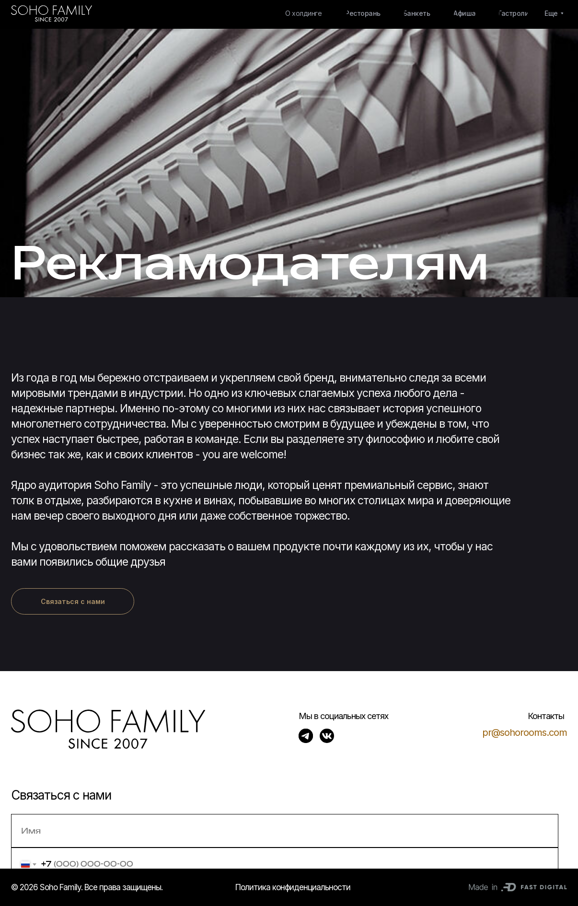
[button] (72, 601)
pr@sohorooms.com (524, 732)
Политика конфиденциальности (292, 887)
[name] (284, 831)
